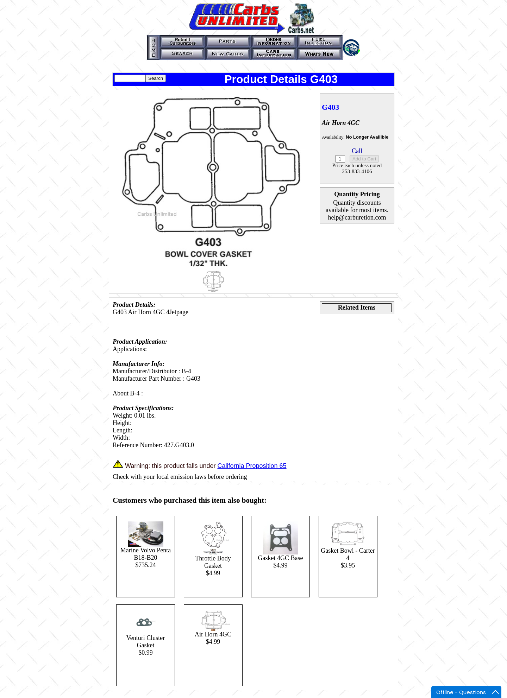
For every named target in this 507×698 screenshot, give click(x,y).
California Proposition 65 (251, 465)
